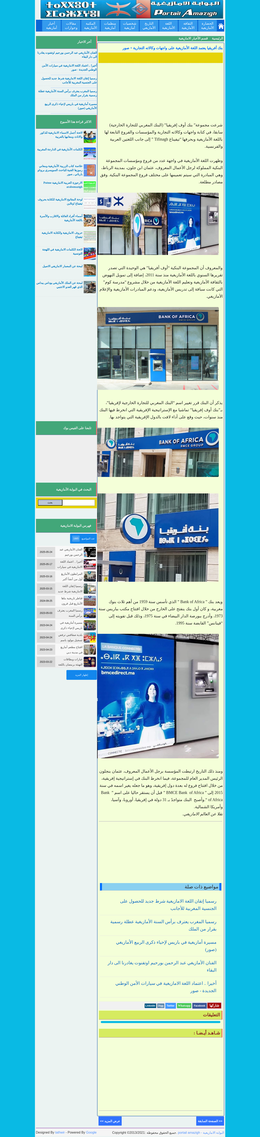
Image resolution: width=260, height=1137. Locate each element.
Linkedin (150, 1005)
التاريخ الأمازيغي (149, 26)
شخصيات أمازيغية (129, 26)
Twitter (170, 1005)
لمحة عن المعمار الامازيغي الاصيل (62, 266)
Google (91, 1132)
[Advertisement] (161, 93)
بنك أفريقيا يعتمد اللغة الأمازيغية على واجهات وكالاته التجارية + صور (172, 48)
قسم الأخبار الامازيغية (193, 38)
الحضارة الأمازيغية (207, 26)
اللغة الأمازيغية (168, 26)
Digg (161, 1005)
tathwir (60, 1132)
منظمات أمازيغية (110, 26)
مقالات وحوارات (71, 26)
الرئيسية (217, 38)
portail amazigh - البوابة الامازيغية (200, 1132)
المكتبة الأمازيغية (90, 26)
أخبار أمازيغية (51, 26)
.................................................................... (74, 61)
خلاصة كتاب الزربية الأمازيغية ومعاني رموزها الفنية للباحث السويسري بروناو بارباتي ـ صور (60, 170)
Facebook (199, 1005)
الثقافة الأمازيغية (188, 26)
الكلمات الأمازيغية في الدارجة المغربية (59, 149)
